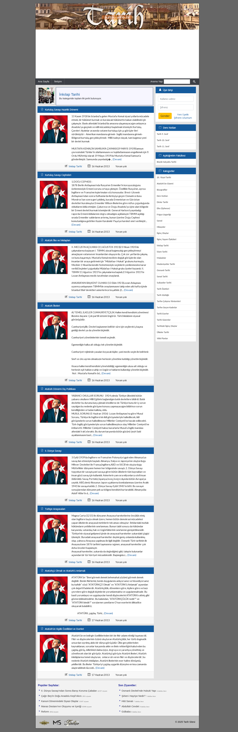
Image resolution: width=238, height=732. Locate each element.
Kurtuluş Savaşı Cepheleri (58, 175)
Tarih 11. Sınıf (163, 146)
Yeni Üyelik (183, 114)
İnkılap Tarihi (69, 94)
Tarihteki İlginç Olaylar (167, 326)
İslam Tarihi (162, 251)
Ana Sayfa (43, 81)
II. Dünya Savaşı (53, 450)
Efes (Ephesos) (163, 208)
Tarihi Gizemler (164, 319)
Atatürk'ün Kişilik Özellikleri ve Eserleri (64, 628)
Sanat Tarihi (162, 276)
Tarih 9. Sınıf (162, 134)
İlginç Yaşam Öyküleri (166, 239)
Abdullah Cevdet (130, 706)
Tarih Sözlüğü (163, 295)
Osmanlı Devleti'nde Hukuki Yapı (139, 690)
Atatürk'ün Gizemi (165, 183)
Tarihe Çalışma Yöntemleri (169, 301)
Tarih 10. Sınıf (163, 140)
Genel (159, 220)
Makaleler (161, 258)
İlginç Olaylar (163, 233)
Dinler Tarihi (162, 202)
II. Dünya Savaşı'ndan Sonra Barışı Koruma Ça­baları (69, 690)
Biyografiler (162, 189)
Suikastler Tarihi (164, 282)
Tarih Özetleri (163, 289)
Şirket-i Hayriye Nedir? (134, 696)
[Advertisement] (117, 54)
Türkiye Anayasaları (55, 508)
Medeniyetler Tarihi (166, 264)
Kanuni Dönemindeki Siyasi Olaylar (59, 701)
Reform (45, 711)
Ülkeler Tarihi (163, 332)
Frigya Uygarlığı (164, 214)
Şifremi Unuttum (183, 117)
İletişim (58, 81)
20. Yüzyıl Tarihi (164, 177)
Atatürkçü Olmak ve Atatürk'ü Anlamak (65, 570)
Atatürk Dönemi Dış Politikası (60, 389)
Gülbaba (126, 711)
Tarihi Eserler (163, 313)
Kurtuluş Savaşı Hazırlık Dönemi (61, 109)
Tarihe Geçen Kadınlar (167, 307)
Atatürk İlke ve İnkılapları (57, 240)
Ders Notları (162, 196)
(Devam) (117, 159)
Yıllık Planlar (162, 338)
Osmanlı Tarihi (163, 270)
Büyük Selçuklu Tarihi (166, 162)
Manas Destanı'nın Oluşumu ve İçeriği (61, 706)
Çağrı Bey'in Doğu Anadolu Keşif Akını (61, 696)
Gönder (165, 116)
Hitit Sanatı (127, 701)
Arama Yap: (156, 81)
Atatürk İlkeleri (52, 305)
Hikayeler (161, 227)
